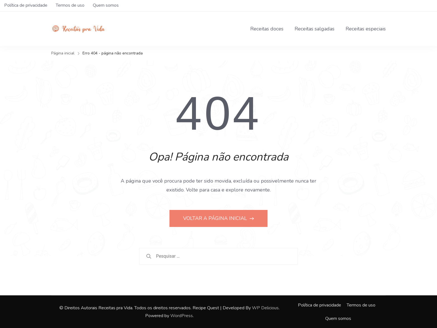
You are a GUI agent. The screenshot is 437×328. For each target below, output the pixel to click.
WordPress (181, 316)
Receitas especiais (366, 28)
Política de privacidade (25, 5)
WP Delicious (265, 308)
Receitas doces (266, 28)
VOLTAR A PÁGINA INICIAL (215, 218)
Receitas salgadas (314, 28)
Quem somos (106, 5)
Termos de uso (70, 5)
